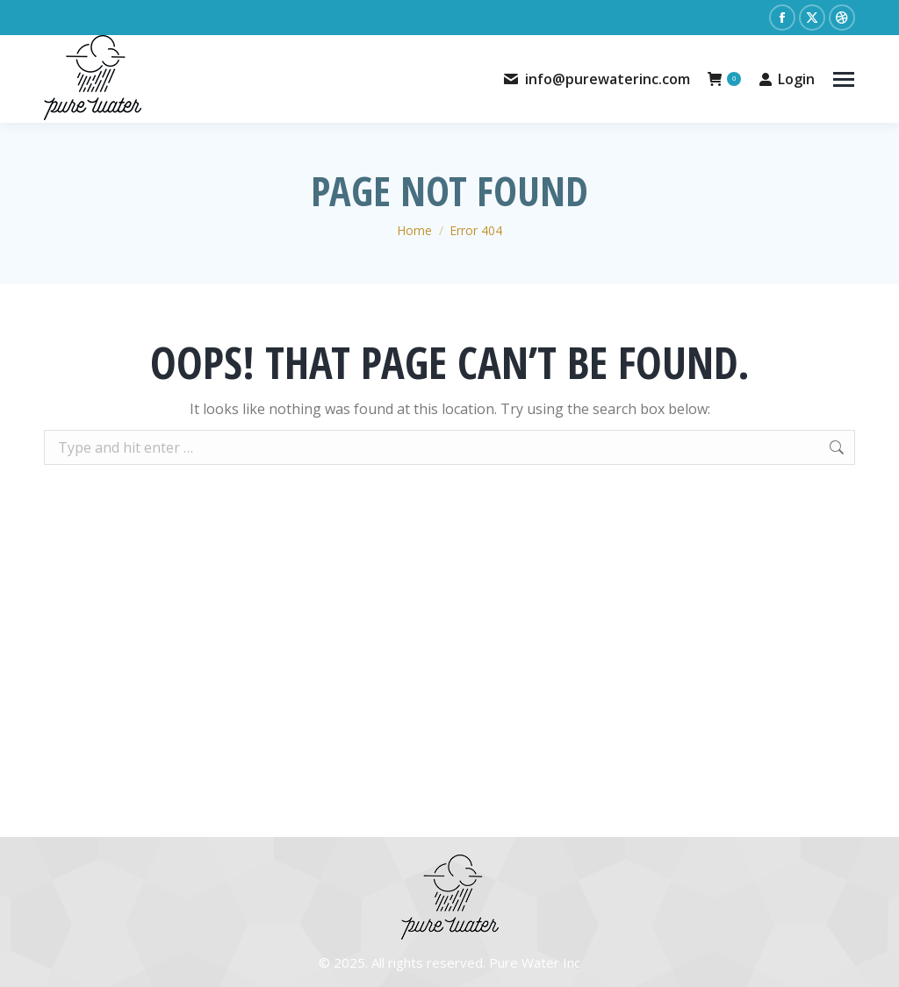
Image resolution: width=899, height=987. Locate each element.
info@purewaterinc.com (596, 79)
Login (787, 79)
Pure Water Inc (534, 962)
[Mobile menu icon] (843, 79)
